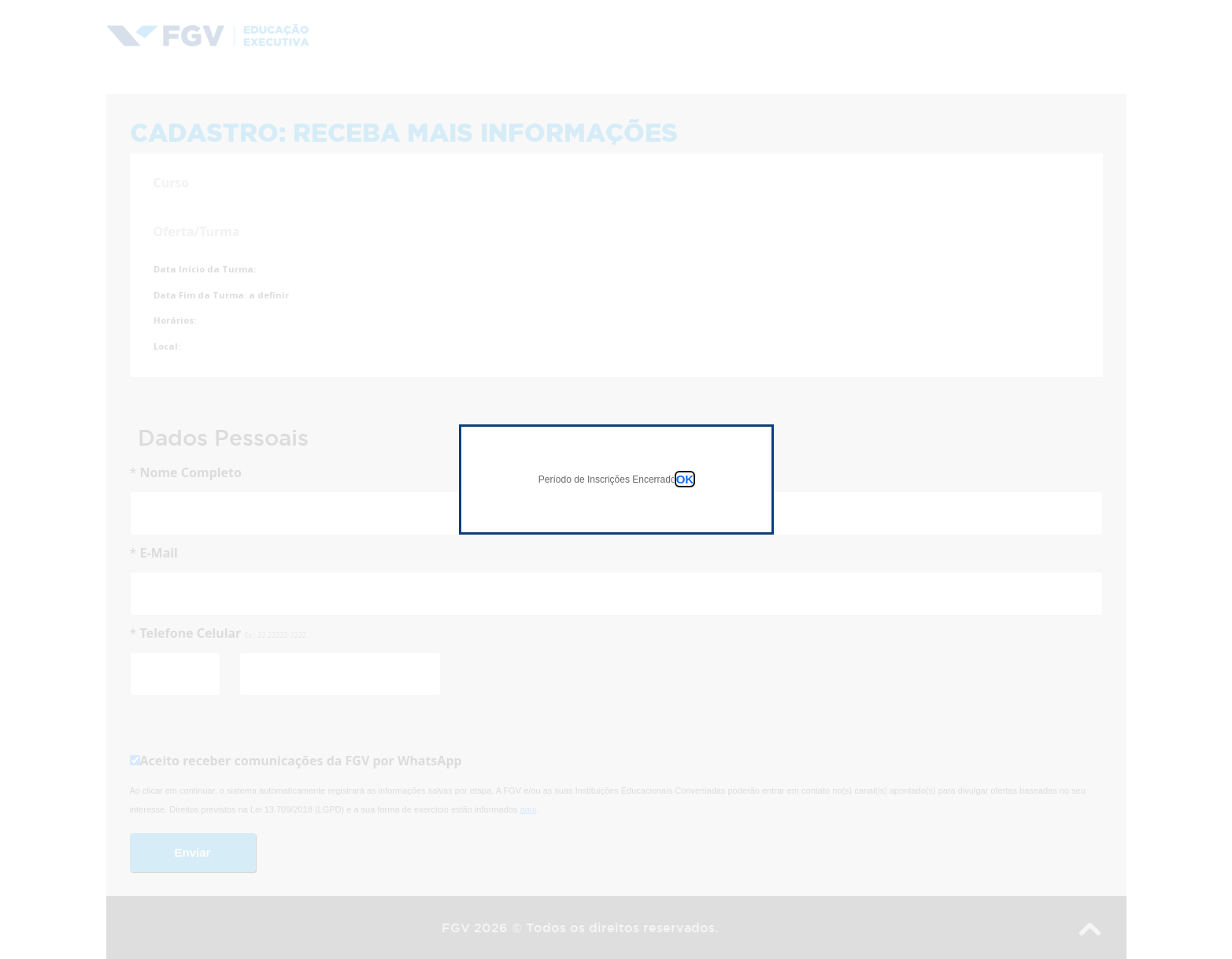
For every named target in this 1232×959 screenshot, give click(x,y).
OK (685, 479)
